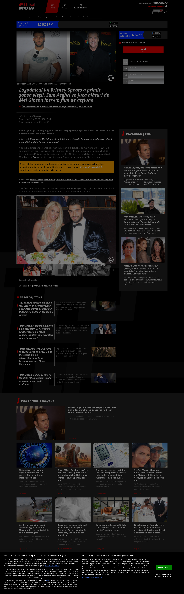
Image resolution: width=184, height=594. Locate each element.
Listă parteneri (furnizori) (92, 577)
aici (47, 580)
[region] (92, 573)
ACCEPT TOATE (164, 567)
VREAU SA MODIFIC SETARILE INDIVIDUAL (163, 575)
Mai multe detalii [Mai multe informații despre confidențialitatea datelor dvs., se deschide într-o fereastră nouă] (52, 566)
